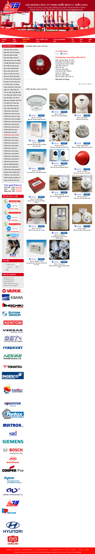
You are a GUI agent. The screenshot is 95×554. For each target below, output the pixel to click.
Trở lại (90, 84)
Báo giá (74, 549)
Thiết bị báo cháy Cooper (11, 140)
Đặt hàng (65, 53)
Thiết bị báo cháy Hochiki (11, 124)
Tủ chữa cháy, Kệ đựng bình (12, 79)
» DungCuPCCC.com (8, 278)
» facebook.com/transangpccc (10, 285)
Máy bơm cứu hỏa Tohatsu (12, 52)
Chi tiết (41, 115)
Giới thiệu (17, 549)
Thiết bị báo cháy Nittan (11, 135)
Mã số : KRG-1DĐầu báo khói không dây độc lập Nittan (59, 196)
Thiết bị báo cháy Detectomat (12, 121)
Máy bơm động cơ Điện (10, 55)
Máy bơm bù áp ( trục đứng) (12, 60)
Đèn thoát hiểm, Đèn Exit (11, 105)
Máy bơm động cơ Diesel (11, 57)
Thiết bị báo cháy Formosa (12, 113)
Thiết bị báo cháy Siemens (11, 127)
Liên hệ (80, 549)
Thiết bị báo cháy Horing (11, 111)
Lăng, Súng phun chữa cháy (12, 87)
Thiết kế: (76, 552)
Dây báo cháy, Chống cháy (12, 172)
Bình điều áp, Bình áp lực (11, 65)
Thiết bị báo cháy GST (10, 132)
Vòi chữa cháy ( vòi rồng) (11, 84)
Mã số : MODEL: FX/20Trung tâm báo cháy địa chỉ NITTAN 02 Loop (36, 263)
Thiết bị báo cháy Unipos (11, 151)
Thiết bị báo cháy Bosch (11, 137)
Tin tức (67, 549)
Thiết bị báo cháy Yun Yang (12, 116)
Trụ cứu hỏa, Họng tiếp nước (12, 92)
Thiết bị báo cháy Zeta (10, 148)
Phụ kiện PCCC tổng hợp (11, 103)
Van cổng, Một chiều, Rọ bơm (12, 95)
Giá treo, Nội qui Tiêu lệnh (11, 76)
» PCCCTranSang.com (8, 280)
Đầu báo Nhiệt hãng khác (11, 164)
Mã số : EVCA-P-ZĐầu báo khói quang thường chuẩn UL (59, 265)
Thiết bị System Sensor (11, 129)
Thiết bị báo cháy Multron (11, 159)
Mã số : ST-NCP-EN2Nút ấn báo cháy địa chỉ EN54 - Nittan (37, 200)
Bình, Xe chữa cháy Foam (11, 73)
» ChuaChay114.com (8, 281)
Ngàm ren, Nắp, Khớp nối (11, 89)
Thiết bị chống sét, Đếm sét (12, 177)
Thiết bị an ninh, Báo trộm (11, 175)
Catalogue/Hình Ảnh (57, 549)
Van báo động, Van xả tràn (11, 97)
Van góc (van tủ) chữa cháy (12, 81)
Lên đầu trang (83, 84)
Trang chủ (9, 549)
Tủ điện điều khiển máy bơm (12, 63)
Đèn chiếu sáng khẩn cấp (11, 108)
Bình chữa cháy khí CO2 (11, 71)
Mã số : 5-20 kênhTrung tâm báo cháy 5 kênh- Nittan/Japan (59, 236)
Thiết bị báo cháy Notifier (11, 153)
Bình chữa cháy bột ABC (11, 68)
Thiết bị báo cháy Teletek (11, 145)
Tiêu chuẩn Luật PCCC (42, 549)
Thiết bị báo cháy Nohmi (11, 143)
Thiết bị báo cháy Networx (11, 156)
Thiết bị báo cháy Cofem (11, 161)
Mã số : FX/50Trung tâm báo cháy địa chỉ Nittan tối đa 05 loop (36, 144)
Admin (87, 549)
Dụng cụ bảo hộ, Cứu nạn (11, 180)
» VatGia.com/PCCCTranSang (10, 283)
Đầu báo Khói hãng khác (11, 167)
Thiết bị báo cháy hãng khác (12, 169)
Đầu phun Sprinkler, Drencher (12, 100)
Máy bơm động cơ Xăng (11, 49)
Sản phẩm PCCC (9, 46)
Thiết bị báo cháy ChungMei (12, 119)
